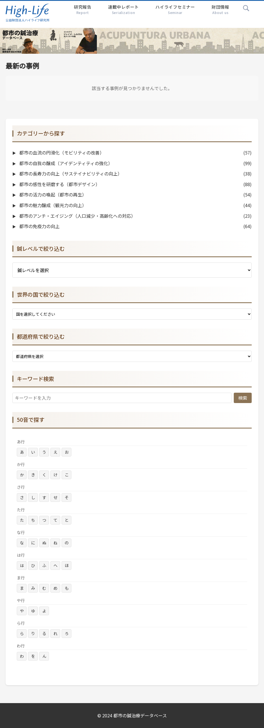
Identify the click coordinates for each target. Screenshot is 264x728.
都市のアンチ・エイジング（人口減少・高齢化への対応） (76, 215)
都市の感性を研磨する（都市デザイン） (59, 184)
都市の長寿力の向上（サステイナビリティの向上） (70, 173)
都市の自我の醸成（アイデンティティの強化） (65, 163)
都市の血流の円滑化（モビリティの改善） (61, 152)
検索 (242, 397)
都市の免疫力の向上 (39, 226)
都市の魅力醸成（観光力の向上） (52, 205)
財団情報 (220, 9)
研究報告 (83, 9)
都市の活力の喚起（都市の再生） (52, 194)
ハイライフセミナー (175, 9)
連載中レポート (123, 9)
